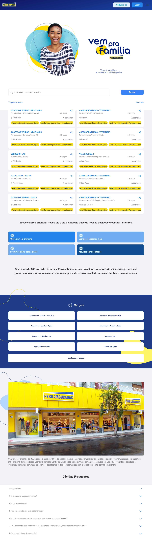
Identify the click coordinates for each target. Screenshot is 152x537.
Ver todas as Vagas (76, 358)
